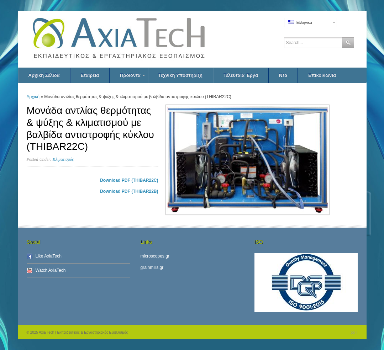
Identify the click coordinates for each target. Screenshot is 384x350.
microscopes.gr (155, 256)
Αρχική (33, 96)
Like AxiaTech (49, 256)
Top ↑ (353, 332)
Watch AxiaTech (51, 270)
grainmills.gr (152, 267)
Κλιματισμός (63, 159)
